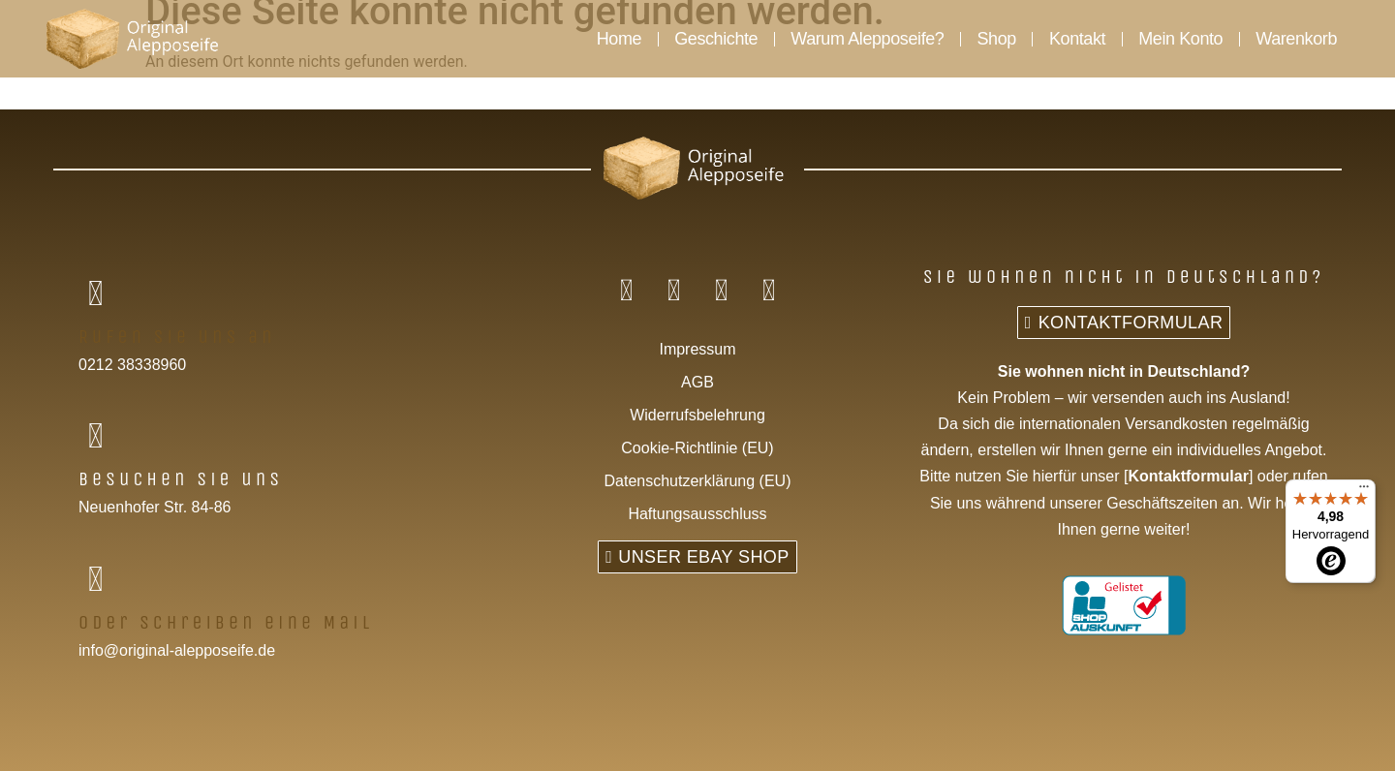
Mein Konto (1180, 38)
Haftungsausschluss (697, 514)
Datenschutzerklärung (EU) (697, 481)
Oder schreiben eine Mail (225, 622)
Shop (995, 38)
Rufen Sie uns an (177, 336)
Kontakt (1077, 38)
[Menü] (1364, 491)
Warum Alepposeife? (867, 38)
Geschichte (716, 38)
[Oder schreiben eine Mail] (95, 580)
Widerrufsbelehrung (697, 415)
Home (619, 38)
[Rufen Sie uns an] (95, 294)
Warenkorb (1296, 38)
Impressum (697, 349)
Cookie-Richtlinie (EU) (697, 448)
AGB (697, 382)
